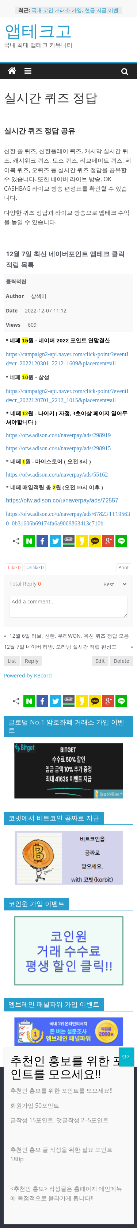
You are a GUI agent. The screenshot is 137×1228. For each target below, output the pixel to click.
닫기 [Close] (126, 1057)
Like (14, 567)
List (12, 660)
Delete (121, 660)
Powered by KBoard (28, 675)
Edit (100, 660)
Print (123, 567)
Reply (31, 660)
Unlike (34, 567)
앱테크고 (38, 30)
